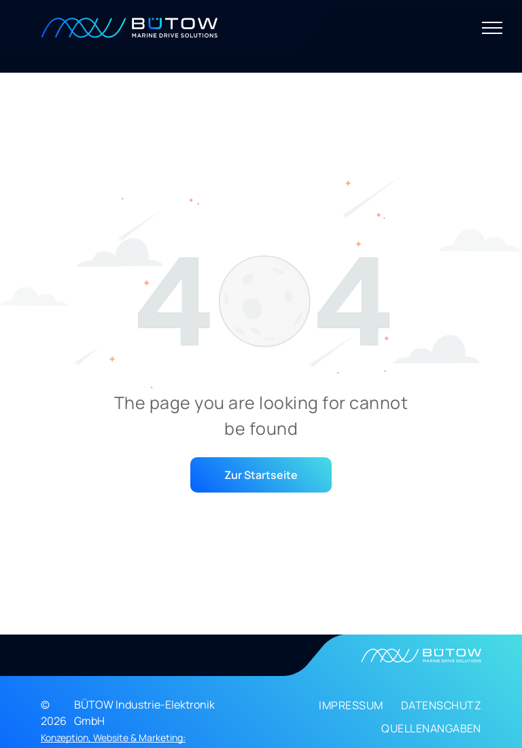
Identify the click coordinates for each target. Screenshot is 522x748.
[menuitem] (342, 708)
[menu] (492, 28)
